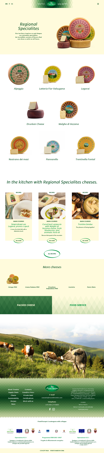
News (13, 404)
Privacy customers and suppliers (83, 407)
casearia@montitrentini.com (52, 397)
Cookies (83, 402)
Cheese (13, 395)
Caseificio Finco (28, 392)
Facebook (50, 409)
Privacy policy (83, 404)
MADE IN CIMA (59, 450)
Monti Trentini (51, 3)
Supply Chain (13, 392)
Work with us (28, 401)
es (12, 4)
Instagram (53, 409)
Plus (47, 450)
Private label (28, 395)
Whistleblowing (83, 409)
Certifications (28, 398)
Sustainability (13, 398)
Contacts (28, 390)
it (9, 4)
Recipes (13, 401)
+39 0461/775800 (52, 404)
